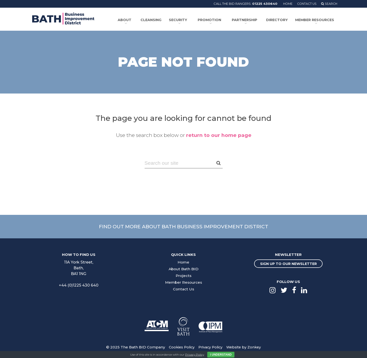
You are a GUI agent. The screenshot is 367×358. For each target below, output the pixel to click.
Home (285, 4)
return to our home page (218, 134)
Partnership (244, 20)
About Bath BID (183, 268)
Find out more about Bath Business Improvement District (183, 226)
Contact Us (305, 4)
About (126, 20)
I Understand (221, 354)
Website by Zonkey (245, 346)
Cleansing (153, 20)
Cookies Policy (180, 346)
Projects (183, 275)
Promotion (209, 20)
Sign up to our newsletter (288, 263)
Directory (277, 20)
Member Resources (313, 20)
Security (179, 20)
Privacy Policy (210, 346)
